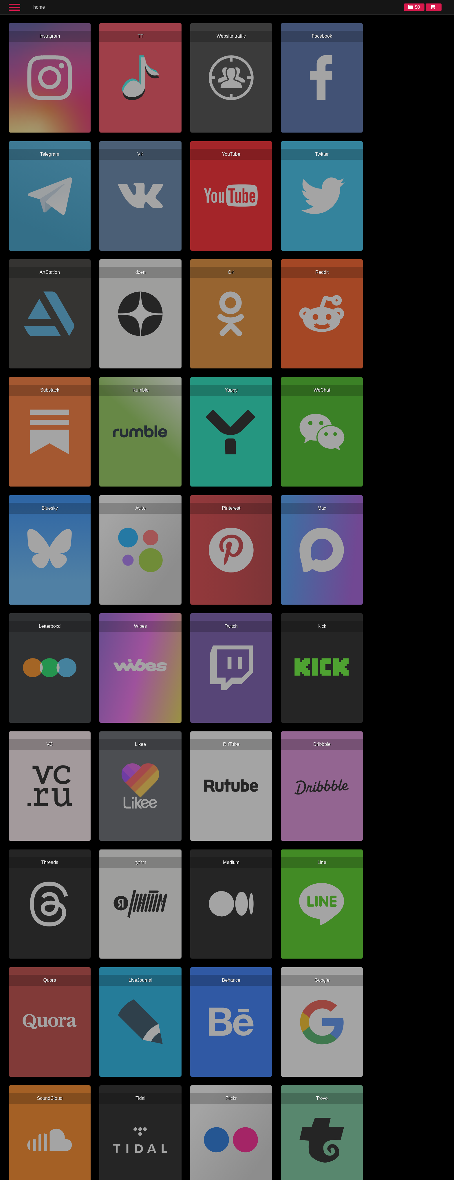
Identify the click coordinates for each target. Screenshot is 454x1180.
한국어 (265, 1175)
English (177, 1175)
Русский (202, 1175)
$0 (417, 7)
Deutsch (228, 1175)
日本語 (276, 1175)
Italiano (240, 1175)
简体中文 (253, 1175)
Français (215, 1175)
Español (190, 1175)
